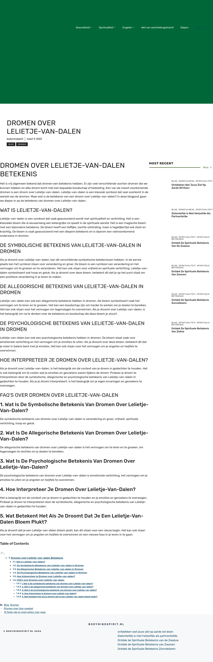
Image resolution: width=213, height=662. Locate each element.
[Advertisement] (106, 80)
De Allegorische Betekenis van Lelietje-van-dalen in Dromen (50, 569)
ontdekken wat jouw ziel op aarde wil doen (189, 186)
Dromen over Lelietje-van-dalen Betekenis (37, 557)
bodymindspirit (15, 139)
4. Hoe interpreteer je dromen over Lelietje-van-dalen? (49, 593)
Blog (197, 27)
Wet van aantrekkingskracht (157, 27)
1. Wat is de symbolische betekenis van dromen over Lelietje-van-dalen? (57, 583)
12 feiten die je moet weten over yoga (25, 612)
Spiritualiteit (107, 27)
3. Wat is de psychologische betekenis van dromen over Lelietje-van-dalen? (59, 590)
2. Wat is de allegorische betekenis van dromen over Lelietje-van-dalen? (57, 586)
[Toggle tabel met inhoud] (2, 553)
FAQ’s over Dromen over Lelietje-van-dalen (40, 580)
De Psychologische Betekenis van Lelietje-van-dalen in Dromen (52, 572)
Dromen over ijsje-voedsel (18, 608)
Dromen (22, 144)
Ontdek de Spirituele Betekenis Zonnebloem (147, 648)
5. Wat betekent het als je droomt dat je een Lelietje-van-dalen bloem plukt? (60, 596)
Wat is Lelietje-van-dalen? (30, 561)
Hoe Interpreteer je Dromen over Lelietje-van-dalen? (46, 576)
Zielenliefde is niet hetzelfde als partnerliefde (147, 636)
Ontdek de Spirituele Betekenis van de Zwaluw (148, 640)
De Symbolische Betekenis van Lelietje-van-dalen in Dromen (50, 565)
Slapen (184, 27)
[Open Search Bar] (205, 28)
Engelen (128, 27)
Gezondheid (84, 27)
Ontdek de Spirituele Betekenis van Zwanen (146, 644)
